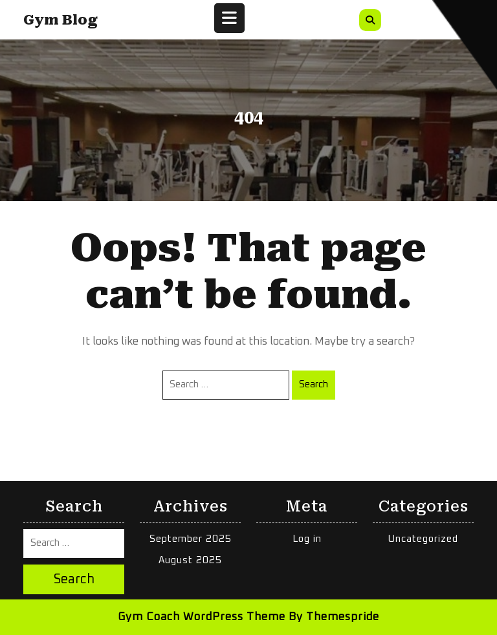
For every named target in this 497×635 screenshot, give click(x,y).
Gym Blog (60, 20)
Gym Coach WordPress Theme (201, 617)
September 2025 (190, 539)
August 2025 (190, 560)
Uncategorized (423, 539)
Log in (307, 539)
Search (313, 384)
